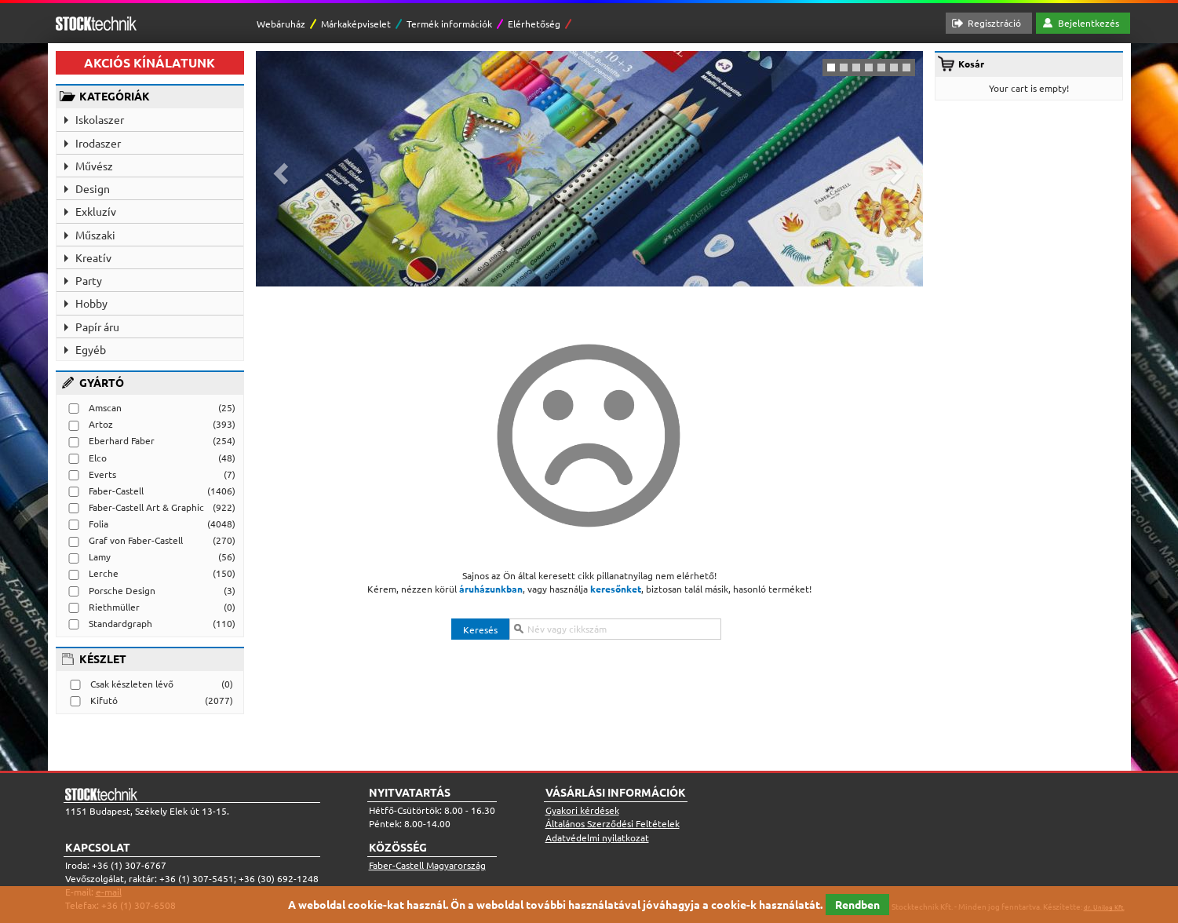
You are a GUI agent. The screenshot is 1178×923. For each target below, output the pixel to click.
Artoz (101, 424)
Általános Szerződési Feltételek (612, 823)
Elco (98, 457)
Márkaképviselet (356, 23)
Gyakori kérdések (582, 810)
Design (92, 188)
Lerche (104, 573)
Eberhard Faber (122, 440)
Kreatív (93, 257)
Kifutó (104, 700)
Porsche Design (122, 590)
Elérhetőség (534, 23)
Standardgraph (120, 623)
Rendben (857, 904)
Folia (98, 523)
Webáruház (281, 23)
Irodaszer (98, 143)
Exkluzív (95, 211)
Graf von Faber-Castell (136, 540)
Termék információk (449, 23)
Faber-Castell (116, 490)
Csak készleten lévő (131, 683)
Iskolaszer (99, 119)
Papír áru (97, 326)
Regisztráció (994, 22)
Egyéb (90, 349)
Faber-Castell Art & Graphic (146, 507)
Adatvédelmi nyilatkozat (597, 837)
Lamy (100, 556)
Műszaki (95, 235)
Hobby (91, 303)
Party (88, 280)
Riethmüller (114, 606)
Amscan (105, 407)
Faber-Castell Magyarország (427, 865)
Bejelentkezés (1088, 22)
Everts (102, 474)
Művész (94, 166)
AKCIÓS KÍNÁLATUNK (149, 62)
